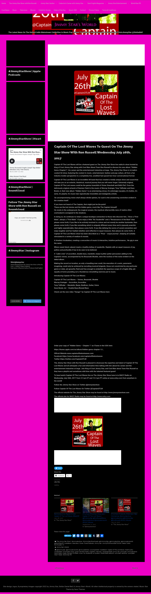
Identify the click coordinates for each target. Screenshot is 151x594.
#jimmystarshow (77, 541)
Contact (83, 10)
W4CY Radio (58, 555)
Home (4, 3)
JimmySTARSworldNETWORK (111, 543)
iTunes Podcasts (89, 543)
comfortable (58, 551)
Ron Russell (58, 545)
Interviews (75, 543)
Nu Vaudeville (87, 553)
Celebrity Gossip (45, 10)
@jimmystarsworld (127, 541)
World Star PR (136, 3)
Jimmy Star (98, 543)
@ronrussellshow (84, 550)
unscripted (131, 553)
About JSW (73, 10)
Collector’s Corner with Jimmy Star (71, 3)
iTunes (81, 543)
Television (23, 10)
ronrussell (118, 553)
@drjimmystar (60, 550)
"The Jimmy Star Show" (63, 541)
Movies (32, 10)
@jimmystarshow (114, 541)
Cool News (5, 10)
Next (134, 568)
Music (14, 10)
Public (128, 543)
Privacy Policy (94, 10)
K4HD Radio (58, 553)
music (81, 553)
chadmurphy (129, 550)
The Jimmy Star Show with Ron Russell (22, 3)
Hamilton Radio (84, 551)
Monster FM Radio (72, 553)
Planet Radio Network (107, 553)
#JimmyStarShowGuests (91, 541)
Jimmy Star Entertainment (117, 3)
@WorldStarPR (59, 543)
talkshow (124, 553)
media (64, 553)
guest (77, 551)
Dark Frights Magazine (96, 3)
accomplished (94, 550)
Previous (60, 568)
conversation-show (68, 551)
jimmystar (123, 551)
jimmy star (116, 551)
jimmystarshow (132, 551)
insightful (92, 551)
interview (99, 551)
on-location (96, 553)
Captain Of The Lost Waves (116, 550)
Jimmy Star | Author (48, 3)
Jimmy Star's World (62, 547)
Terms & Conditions (109, 10)
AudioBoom (68, 543)
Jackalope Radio (107, 551)
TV (63, 545)
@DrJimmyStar (104, 541)
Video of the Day (60, 10)
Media (124, 543)
